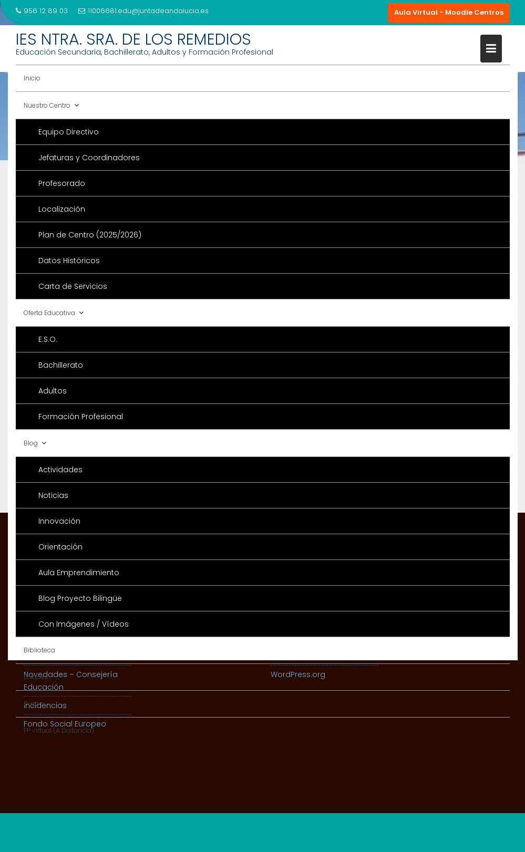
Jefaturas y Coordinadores (89, 157)
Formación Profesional (80, 416)
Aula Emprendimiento (78, 572)
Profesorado (61, 183)
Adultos (52, 391)
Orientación (60, 547)
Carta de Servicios (72, 286)
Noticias (53, 495)
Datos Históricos (69, 260)
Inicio (32, 78)
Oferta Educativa (49, 312)
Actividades (60, 469)
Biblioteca (39, 650)
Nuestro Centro (47, 105)
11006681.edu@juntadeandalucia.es (143, 11)
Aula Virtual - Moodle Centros (448, 12)
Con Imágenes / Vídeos (83, 624)
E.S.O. (47, 339)
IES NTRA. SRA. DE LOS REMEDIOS (133, 39)
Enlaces (36, 676)
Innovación (59, 521)
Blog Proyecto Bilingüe (80, 598)
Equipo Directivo (68, 132)
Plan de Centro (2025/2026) (89, 235)
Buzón (34, 703)
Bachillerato (60, 365)
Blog (31, 443)
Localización (61, 209)
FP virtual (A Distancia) (59, 730)
